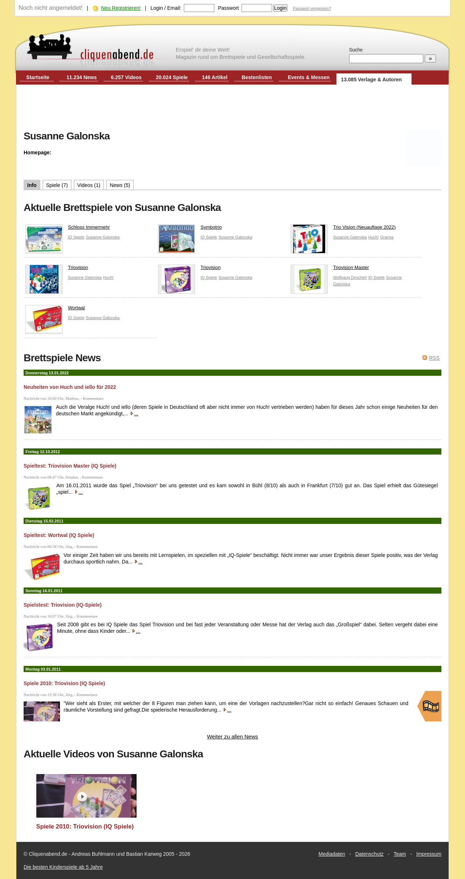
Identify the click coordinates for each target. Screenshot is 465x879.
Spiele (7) (57, 185)
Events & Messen (308, 77)
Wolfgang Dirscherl (350, 277)
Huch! (373, 237)
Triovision (56, 269)
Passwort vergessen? (312, 8)
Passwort (228, 8)
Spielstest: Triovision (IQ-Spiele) (63, 605)
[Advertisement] (232, 108)
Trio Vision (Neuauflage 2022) (343, 228)
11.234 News (81, 77)
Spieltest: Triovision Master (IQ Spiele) (70, 466)
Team (400, 854)
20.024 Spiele (172, 77)
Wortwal (55, 309)
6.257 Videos (126, 77)
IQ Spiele (76, 237)
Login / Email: (165, 8)
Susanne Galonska (103, 237)
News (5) (120, 185)
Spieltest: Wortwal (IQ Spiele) (59, 535)
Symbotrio (190, 228)
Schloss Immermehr (67, 228)
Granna (386, 237)
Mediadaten (332, 854)
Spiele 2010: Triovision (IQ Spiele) (64, 683)
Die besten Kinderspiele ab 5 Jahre (63, 867)
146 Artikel (214, 77)
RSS (434, 358)
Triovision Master (330, 269)
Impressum (428, 854)
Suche (356, 50)
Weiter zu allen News (232, 736)
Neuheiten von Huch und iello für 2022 (70, 387)
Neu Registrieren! (121, 8)
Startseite (37, 77)
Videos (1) (89, 185)
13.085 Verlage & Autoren (371, 79)
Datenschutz (369, 854)
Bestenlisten (257, 77)
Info (32, 185)
